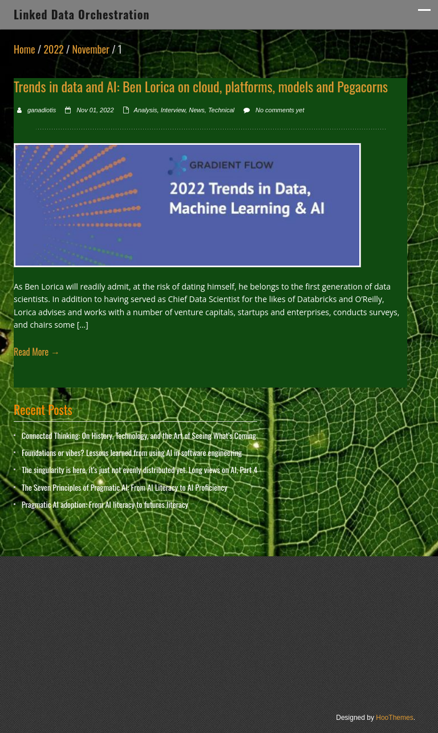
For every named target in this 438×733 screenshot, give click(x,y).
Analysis (145, 110)
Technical (221, 110)
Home (24, 49)
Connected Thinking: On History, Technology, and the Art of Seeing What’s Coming (139, 435)
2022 (53, 49)
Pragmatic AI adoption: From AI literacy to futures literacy (105, 504)
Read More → (37, 352)
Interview (173, 110)
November (91, 49)
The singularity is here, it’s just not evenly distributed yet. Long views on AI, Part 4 (139, 469)
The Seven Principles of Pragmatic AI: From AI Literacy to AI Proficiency (124, 487)
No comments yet (280, 110)
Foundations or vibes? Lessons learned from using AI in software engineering (132, 452)
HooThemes (394, 718)
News (197, 110)
